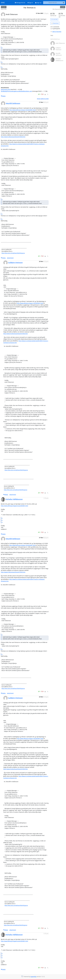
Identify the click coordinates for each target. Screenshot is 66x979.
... (2, 47)
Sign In (30, 2)
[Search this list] (52, 2)
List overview (54, 19)
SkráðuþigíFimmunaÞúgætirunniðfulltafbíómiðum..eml (16, 91)
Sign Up (38, 2)
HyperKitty (33, 976)
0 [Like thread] (39, 94)
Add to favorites (55, 31)
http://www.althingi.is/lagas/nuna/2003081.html (14, 506)
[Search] (63, 2)
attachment (10, 258)
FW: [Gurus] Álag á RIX (59, 9)
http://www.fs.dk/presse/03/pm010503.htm (13, 137)
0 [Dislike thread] (43, 94)
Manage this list (20, 2)
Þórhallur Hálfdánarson (14, 499)
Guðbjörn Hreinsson (15, 262)
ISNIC (3, 3)
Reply (3, 96)
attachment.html (5, 89)
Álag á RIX (4, 9)
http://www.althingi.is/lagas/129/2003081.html (22, 110)
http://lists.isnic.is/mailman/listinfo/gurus (13, 253)
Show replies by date (43, 98)
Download (55, 23)
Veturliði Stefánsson (13, 103)
